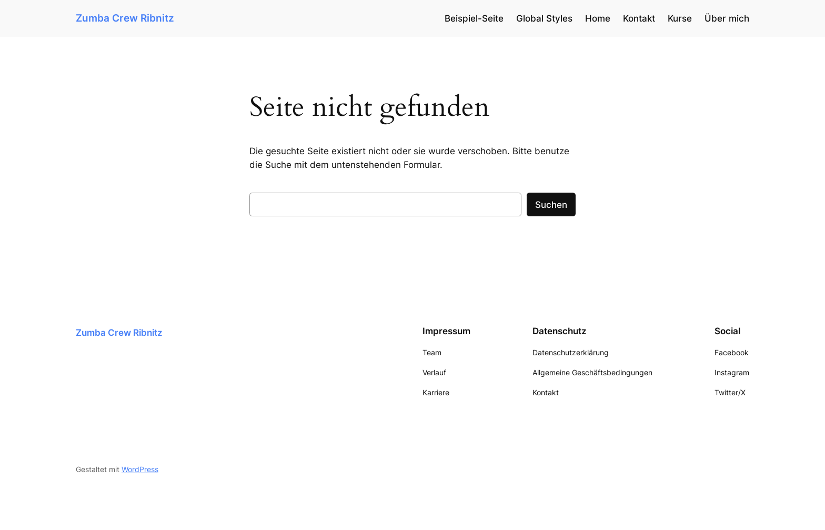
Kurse (680, 18)
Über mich (727, 18)
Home (597, 18)
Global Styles (544, 18)
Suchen (551, 204)
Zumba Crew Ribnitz (125, 18)
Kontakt (639, 18)
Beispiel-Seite (474, 18)
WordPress (140, 469)
